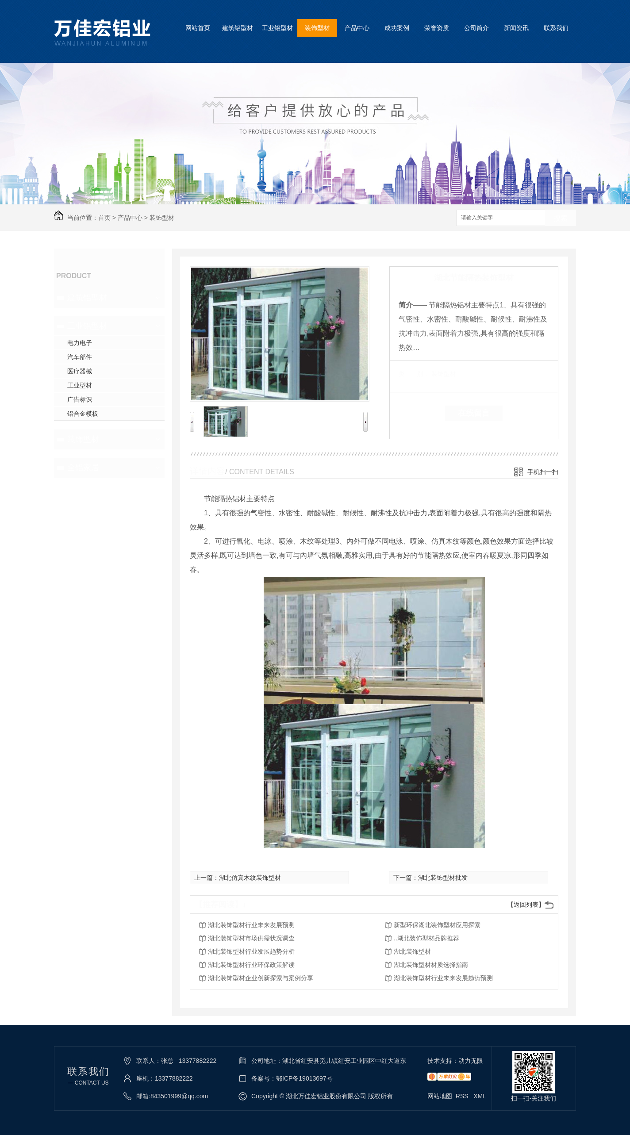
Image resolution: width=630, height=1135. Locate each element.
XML (479, 1096)
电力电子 (79, 342)
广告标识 (79, 399)
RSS (463, 1096)
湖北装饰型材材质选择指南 (431, 964)
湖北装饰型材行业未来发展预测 (251, 924)
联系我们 (556, 27)
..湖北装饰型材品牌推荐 (426, 938)
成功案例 (396, 27)
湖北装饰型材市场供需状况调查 (251, 938)
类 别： (414, 373)
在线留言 (474, 413)
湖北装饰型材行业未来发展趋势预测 (443, 978)
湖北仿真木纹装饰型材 (250, 877)
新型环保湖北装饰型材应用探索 (437, 924)
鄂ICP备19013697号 (304, 1078)
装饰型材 (317, 27)
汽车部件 (79, 356)
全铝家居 (83, 467)
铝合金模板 (82, 413)
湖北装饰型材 (412, 951)
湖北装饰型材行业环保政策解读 (251, 964)
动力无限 (470, 1060)
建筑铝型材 (237, 27)
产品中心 (357, 27)
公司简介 (476, 27)
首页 (104, 217)
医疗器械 (79, 371)
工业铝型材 (277, 27)
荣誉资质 (436, 27)
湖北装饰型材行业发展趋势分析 (251, 951)
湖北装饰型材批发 (443, 877)
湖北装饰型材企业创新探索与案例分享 (260, 978)
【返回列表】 (526, 904)
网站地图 (439, 1096)
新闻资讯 (516, 27)
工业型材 (79, 385)
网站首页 (197, 27)
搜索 (560, 218)
